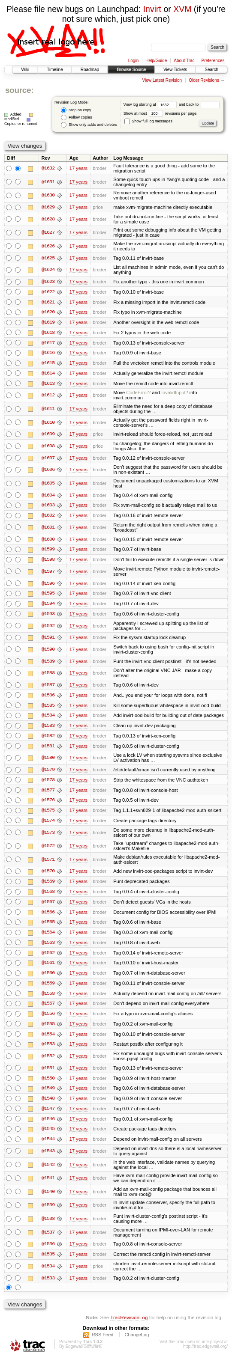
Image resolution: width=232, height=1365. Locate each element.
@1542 (48, 1171)
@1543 (48, 1157)
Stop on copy (76, 110)
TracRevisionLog (129, 1324)
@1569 (48, 885)
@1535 (48, 1261)
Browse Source (131, 69)
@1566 (48, 916)
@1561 (48, 967)
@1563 (48, 947)
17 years (78, 168)
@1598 (48, 561)
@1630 (48, 195)
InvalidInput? (174, 393)
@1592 (48, 628)
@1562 (48, 957)
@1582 (48, 738)
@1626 (48, 246)
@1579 (48, 773)
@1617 (48, 343)
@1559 (48, 988)
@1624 (48, 270)
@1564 (48, 937)
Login (133, 60)
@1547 (48, 1115)
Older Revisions (204, 80)
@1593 (48, 616)
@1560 (48, 978)
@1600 (48, 541)
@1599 (48, 551)
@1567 (48, 906)
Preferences (213, 60)
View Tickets (175, 69)
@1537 (48, 1238)
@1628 (48, 219)
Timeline (55, 69)
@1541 (48, 1184)
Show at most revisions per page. (161, 113)
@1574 (48, 824)
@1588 (48, 675)
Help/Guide (156, 60)
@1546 (48, 1125)
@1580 (48, 761)
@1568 (48, 895)
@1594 (48, 606)
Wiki (25, 69)
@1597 (48, 573)
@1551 (48, 1074)
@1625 (48, 258)
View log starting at (151, 104)
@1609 (48, 435)
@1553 (48, 1050)
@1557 (48, 1008)
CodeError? (138, 393)
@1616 (48, 354)
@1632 (48, 168)
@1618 (48, 333)
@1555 (48, 1029)
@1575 (48, 814)
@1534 (48, 1273)
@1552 (48, 1062)
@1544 (48, 1145)
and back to (199, 104)
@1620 (48, 312)
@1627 (48, 232)
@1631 (48, 181)
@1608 (48, 447)
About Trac (184, 60)
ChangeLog (136, 1341)
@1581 (48, 749)
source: (19, 90)
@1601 (48, 529)
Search (211, 69)
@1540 (48, 1198)
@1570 (48, 875)
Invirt (152, 9)
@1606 (48, 471)
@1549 (48, 1094)
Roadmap (90, 69)
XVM (182, 9)
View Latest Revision (162, 80)
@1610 (48, 423)
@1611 (48, 410)
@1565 (48, 926)
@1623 (48, 282)
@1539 (48, 1211)
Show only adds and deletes (89, 125)
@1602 (48, 517)
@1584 (48, 718)
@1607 (48, 459)
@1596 (48, 585)
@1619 (48, 323)
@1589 (48, 663)
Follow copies (76, 117)
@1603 (48, 506)
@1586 (48, 697)
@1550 (48, 1084)
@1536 (48, 1250)
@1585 (48, 708)
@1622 (48, 292)
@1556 (48, 1019)
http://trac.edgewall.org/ (205, 1353)
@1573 (48, 836)
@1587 (48, 687)
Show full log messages (148, 121)
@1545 (48, 1135)
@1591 (48, 639)
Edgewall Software (83, 1353)
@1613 (48, 384)
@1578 (48, 783)
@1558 (48, 998)
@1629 (48, 207)
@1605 (48, 485)
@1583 (48, 728)
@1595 (48, 595)
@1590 (48, 651)
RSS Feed (103, 1341)
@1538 (48, 1225)
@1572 (48, 850)
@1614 (48, 374)
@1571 (48, 863)
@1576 (48, 803)
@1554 (48, 1039)
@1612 (48, 396)
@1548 (48, 1104)
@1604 (48, 496)
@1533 (48, 1285)
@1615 (48, 364)
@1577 (48, 793)
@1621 (48, 302)
